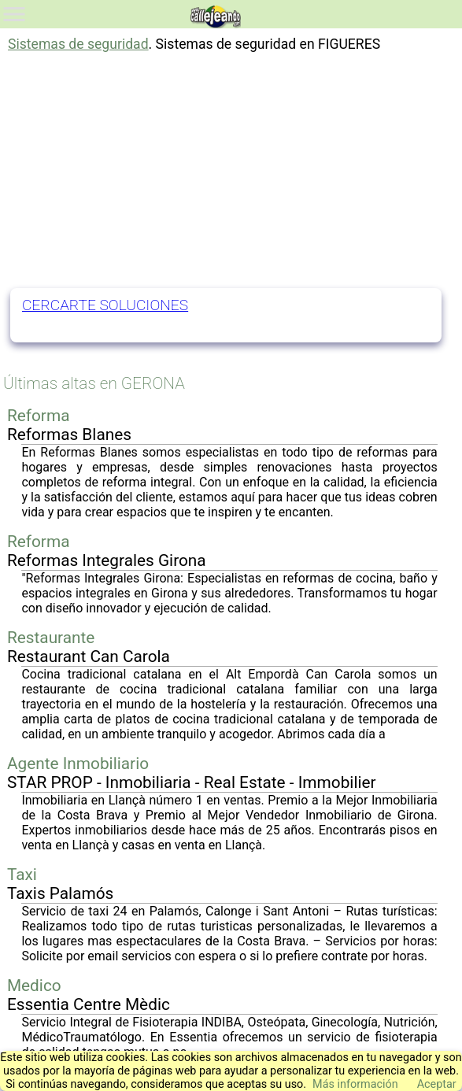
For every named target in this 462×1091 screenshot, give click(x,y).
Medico (34, 985)
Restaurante (50, 637)
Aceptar (436, 1084)
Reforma (38, 415)
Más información (355, 1084)
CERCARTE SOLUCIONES (105, 305)
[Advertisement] (231, 170)
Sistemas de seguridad (78, 44)
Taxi (22, 874)
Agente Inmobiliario (78, 763)
